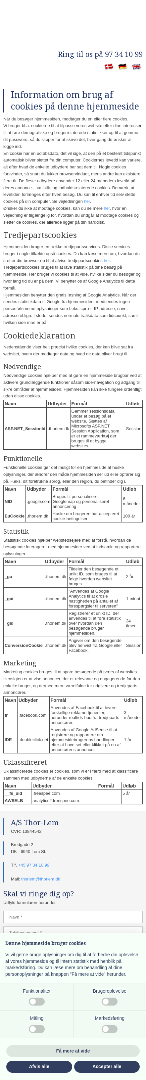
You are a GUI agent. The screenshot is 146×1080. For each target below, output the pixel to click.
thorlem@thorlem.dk (40, 879)
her (87, 201)
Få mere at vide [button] (73, 1051)
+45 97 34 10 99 (33, 865)
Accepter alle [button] (106, 1066)
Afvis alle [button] (39, 1066)
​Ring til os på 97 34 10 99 (100, 54)
